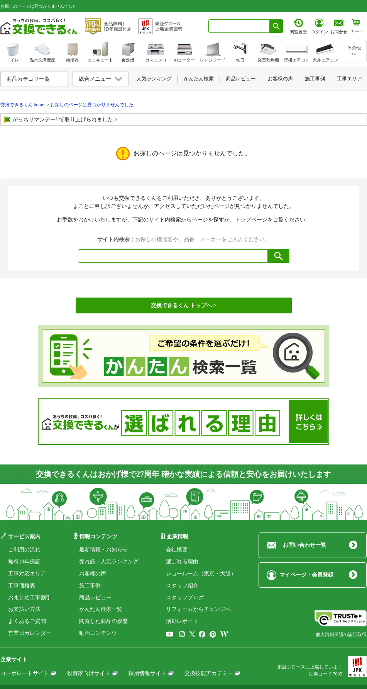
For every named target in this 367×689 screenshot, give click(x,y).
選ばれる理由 (182, 562)
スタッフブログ (185, 598)
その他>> (354, 51)
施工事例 (90, 586)
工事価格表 (21, 586)
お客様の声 (92, 574)
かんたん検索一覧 (100, 609)
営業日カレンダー (29, 633)
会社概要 (177, 550)
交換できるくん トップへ (181, 305)
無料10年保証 (24, 562)
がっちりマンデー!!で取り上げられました (62, 119)
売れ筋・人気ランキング (109, 562)
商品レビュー (95, 598)
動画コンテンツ (98, 633)
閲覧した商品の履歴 (103, 621)
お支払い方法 (24, 609)
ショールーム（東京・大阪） (201, 574)
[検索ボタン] (276, 26)
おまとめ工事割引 (29, 598)
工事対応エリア (27, 574)
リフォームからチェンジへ (198, 609)
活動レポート (182, 621)
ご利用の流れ (24, 550)
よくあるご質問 (27, 621)
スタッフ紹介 (182, 586)
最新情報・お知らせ (103, 550)
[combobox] (239, 26)
